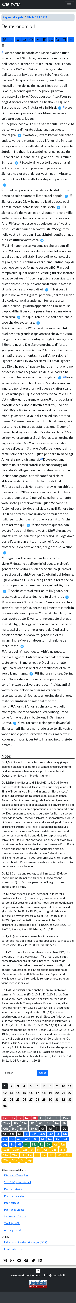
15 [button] (24, 1093)
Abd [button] (27, 1139)
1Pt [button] (51, 1155)
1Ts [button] (54, 1149)
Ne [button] (57, 1123)
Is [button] (26, 1133)
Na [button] (50, 1139)
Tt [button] (22, 1155)
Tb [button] (64, 1123)
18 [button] (43, 1093)
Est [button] (14, 1128)
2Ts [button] (62, 1149)
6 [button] (37, 1086)
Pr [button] (57, 1128)
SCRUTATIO (11, 5)
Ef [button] (32, 1149)
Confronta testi (13, 1249)
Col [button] (46, 1149)
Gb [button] (42, 1128)
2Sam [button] (6, 1123)
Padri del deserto (14, 1196)
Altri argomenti (13, 1230)
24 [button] (11, 1099)
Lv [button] (20, 1118)
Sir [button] (19, 1133)
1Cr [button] (33, 1123)
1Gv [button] (68, 1155)
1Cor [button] (6, 1149)
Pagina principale (13, 17)
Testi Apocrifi (12, 1223)
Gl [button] (12, 1139)
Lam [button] (42, 1133)
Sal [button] (50, 1128)
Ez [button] (58, 1133)
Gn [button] (35, 1139)
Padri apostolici (13, 1189)
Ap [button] (30, 1160)
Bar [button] (51, 1133)
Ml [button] (19, 1144)
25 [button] (17, 1099)
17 (51, 288)
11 (63, 206)
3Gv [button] (14, 1160)
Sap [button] (12, 1133)
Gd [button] (22, 1160)
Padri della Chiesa (14, 1209)
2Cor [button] (16, 1149)
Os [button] (5, 1139)
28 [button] (37, 1099)
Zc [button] (12, 1144)
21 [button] (63, 1093)
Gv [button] (48, 1144)
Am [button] (19, 1139)
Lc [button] (41, 1144)
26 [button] (24, 1099)
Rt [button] (57, 1118)
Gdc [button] (49, 1118)
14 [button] (17, 1093)
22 (64, 376)
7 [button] (44, 1086)
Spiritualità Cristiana (15, 1216)
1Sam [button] (66, 1118)
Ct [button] (4, 1133)
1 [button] (5, 1086)
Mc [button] (34, 1144)
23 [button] (4, 1099)
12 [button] (4, 1093)
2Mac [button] (33, 1128)
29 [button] (43, 1099)
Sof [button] (65, 1139)
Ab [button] (57, 1139)
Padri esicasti (11, 1202)
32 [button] (63, 1099)
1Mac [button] (23, 1128)
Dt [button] (34, 1118)
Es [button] (13, 1118)
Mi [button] (42, 1139)
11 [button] (69, 1086)
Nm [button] (27, 1118)
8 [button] (50, 1086)
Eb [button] (36, 1155)
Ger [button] (33, 1133)
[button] (38, 1271)
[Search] (20, 1073)
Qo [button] (64, 1128)
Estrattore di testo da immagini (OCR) (25, 1242)
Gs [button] (41, 1118)
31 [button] (56, 1099)
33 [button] (69, 1099)
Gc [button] (44, 1155)
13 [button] (11, 1093)
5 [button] (31, 1086)
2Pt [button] (60, 1155)
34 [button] (4, 1106)
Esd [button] (49, 1123)
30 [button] (50, 1099)
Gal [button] (25, 1149)
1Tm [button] (5, 1155)
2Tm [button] (14, 1155)
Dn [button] (65, 1133)
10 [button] (63, 1086)
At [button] (55, 1144)
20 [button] (56, 1093)
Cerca (42, 1072)
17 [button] (37, 1093)
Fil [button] (38, 1149)
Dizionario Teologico (16, 1175)
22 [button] (69, 1093)
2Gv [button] (5, 1160)
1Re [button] (16, 1123)
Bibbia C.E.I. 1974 (37, 17)
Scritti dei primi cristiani (17, 1182)
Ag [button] (5, 1144)
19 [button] (50, 1093)
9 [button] (57, 1086)
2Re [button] (24, 1123)
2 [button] (11, 1086)
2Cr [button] (41, 1123)
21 (48, 360)
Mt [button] (26, 1144)
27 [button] (30, 1099)
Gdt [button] (5, 1128)
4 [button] (24, 1086)
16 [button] (30, 1093)
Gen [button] (5, 1118)
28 (41, 458)
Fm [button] (30, 1155)
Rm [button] (63, 1144)
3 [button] (18, 1086)
